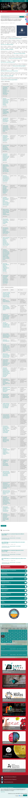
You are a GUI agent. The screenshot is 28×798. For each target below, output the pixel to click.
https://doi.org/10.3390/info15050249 (15, 58)
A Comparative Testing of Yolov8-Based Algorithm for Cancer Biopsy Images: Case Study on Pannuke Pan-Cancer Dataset (6, 429)
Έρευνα (8, 546)
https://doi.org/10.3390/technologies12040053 (9, 79)
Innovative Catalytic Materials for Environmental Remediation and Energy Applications (6, 147)
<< (2, 626)
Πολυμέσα (3, 648)
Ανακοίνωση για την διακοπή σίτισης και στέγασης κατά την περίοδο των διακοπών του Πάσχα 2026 (13, 652)
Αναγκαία (17, 795)
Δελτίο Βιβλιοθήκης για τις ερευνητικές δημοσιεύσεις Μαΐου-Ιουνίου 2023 (14, 559)
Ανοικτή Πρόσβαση (18, 546)
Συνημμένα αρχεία (5, 654)
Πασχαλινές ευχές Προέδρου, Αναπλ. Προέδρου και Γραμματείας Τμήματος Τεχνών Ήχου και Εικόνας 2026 (12, 647)
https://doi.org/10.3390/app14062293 (7, 44)
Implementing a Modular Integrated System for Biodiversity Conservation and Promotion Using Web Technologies (6, 168)
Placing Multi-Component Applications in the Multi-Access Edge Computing (6, 439)
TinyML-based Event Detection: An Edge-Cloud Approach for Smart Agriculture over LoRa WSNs (6, 405)
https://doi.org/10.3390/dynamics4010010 (8, 62)
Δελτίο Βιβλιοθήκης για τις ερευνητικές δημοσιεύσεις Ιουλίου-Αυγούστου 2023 (13, 551)
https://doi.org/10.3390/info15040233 (7, 49)
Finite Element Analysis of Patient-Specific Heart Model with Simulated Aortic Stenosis (6, 307)
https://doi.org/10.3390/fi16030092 (19, 53)
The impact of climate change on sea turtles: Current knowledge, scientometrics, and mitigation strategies (6, 294)
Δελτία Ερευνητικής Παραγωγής (5, 547)
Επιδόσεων (21, 795)
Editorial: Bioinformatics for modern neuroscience (6, 300)
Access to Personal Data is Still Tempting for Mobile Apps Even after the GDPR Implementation (6, 473)
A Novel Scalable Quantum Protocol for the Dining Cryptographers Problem (6, 221)
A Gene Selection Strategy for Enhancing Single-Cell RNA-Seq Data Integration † (6, 111)
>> (25, 626)
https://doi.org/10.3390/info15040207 (15, 38)
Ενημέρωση (5, 11)
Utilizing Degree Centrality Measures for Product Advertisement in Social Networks (6, 509)
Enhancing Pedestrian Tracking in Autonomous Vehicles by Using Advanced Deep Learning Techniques (6, 102)
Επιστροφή (3, 525)
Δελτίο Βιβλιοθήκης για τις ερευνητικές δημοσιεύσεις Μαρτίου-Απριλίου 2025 (13, 534)
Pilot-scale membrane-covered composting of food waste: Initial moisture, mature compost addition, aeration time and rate (6, 348)
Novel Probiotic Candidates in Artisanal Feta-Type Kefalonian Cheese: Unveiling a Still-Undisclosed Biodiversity (6, 157)
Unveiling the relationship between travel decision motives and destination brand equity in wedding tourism (6, 517)
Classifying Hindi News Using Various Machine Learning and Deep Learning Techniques (6, 389)
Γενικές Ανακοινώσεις (4, 546)
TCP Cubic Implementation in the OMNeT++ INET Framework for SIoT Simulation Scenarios (6, 324)
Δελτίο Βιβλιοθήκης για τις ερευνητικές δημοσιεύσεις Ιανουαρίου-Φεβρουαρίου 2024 (13, 542)
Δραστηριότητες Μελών (13, 546)
